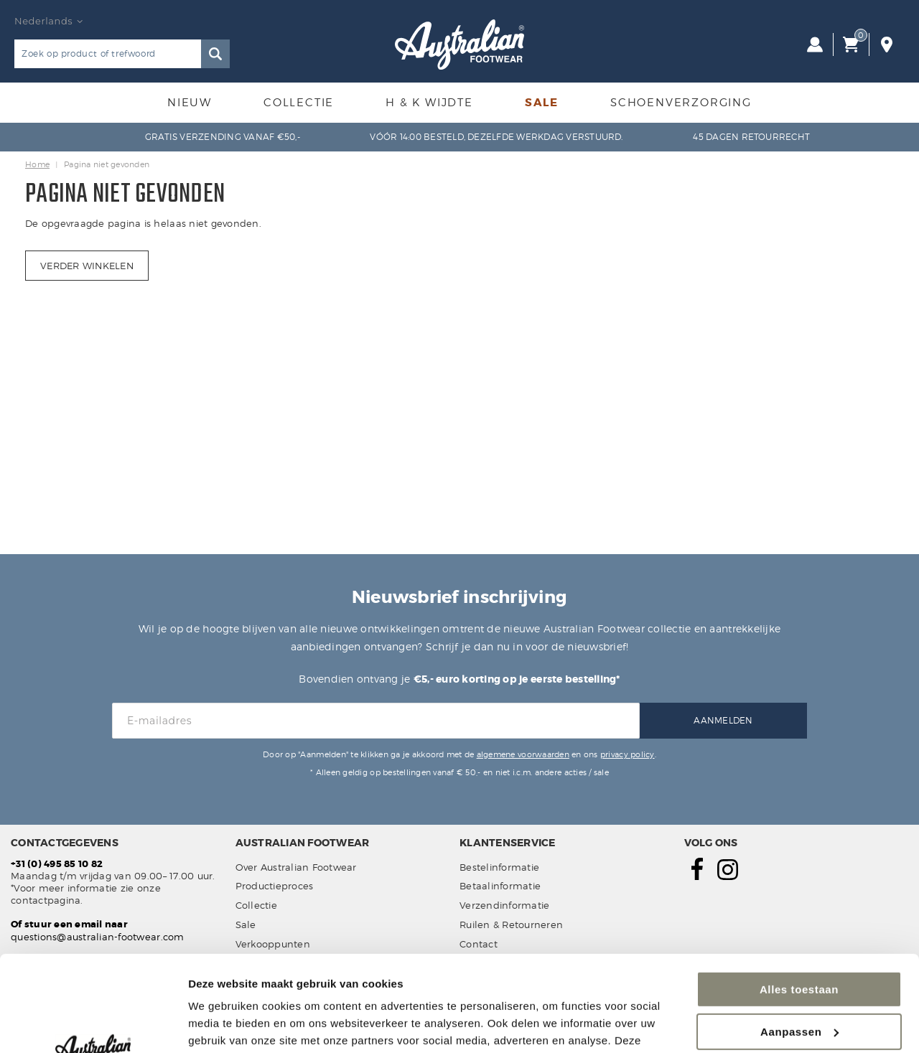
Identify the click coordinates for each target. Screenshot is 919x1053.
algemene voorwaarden (523, 754)
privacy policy (627, 754)
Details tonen (222, 1025)
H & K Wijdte (429, 102)
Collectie (298, 102)
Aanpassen (799, 941)
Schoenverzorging (681, 102)
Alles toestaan (799, 900)
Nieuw (189, 102)
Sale (542, 102)
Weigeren (799, 984)
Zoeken (215, 53)
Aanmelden (723, 720)
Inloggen (815, 44)
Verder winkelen (87, 265)
